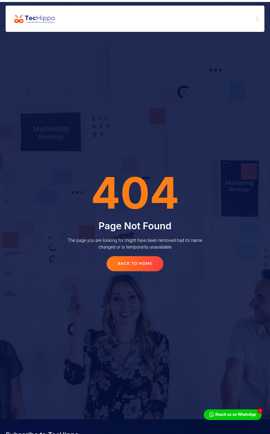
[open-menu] (257, 19)
